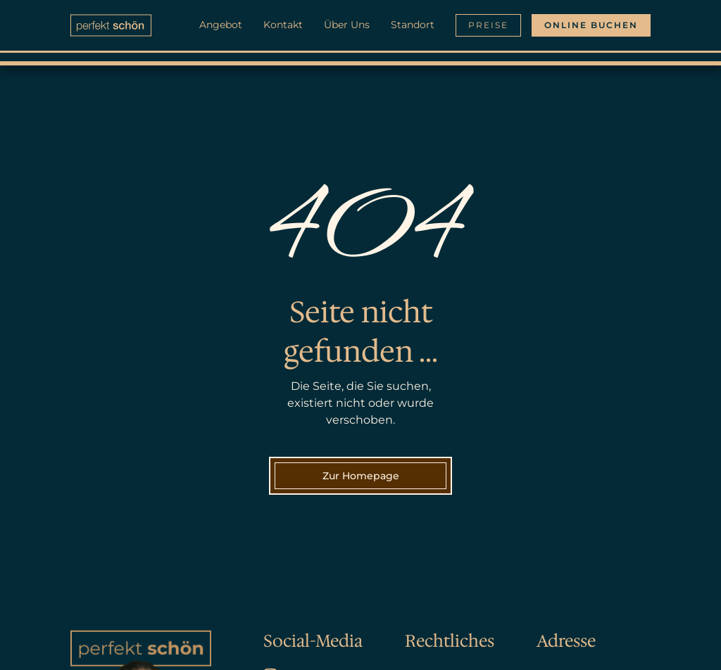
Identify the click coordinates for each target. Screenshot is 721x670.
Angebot (220, 24)
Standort (412, 24)
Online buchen (591, 25)
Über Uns (347, 24)
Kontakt (283, 24)
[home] (110, 25)
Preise (488, 25)
